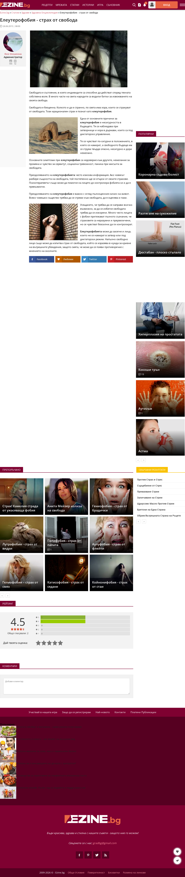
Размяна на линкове (134, 872)
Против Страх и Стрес (149, 479)
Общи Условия (76, 872)
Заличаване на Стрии (149, 497)
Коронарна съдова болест (158, 174)
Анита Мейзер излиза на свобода (64, 508)
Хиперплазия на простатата (160, 334)
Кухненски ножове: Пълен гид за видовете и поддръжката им (50, 787)
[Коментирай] (66, 686)
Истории (88, 4)
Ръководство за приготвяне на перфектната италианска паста (51, 775)
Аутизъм (145, 408)
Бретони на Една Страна (151, 509)
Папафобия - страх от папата (64, 543)
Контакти (120, 712)
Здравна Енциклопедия (44, 12)
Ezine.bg (4, 12)
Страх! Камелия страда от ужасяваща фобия (20, 508)
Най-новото (103, 712)
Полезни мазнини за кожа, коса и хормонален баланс (46, 751)
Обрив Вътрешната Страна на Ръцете (159, 515)
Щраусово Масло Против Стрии (155, 503)
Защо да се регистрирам (76, 712)
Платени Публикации (143, 712)
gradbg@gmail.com (105, 843)
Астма (143, 451)
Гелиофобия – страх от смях (20, 584)
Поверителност (96, 872)
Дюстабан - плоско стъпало (159, 252)
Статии (74, 4)
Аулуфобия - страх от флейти (108, 546)
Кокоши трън (149, 370)
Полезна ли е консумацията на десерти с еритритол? (46, 763)
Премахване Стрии (148, 491)
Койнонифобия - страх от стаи (109, 584)
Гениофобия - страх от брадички (109, 508)
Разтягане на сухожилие (157, 213)
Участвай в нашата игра (43, 712)
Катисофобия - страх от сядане (65, 584)
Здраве (25, 12)
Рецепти (47, 4)
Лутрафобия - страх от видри (19, 546)
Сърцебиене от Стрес (149, 485)
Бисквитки (114, 872)
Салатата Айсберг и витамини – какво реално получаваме (49, 726)
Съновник (113, 4)
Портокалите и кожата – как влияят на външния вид (45, 739)
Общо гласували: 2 (17, 633)
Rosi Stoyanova (13, 54)
